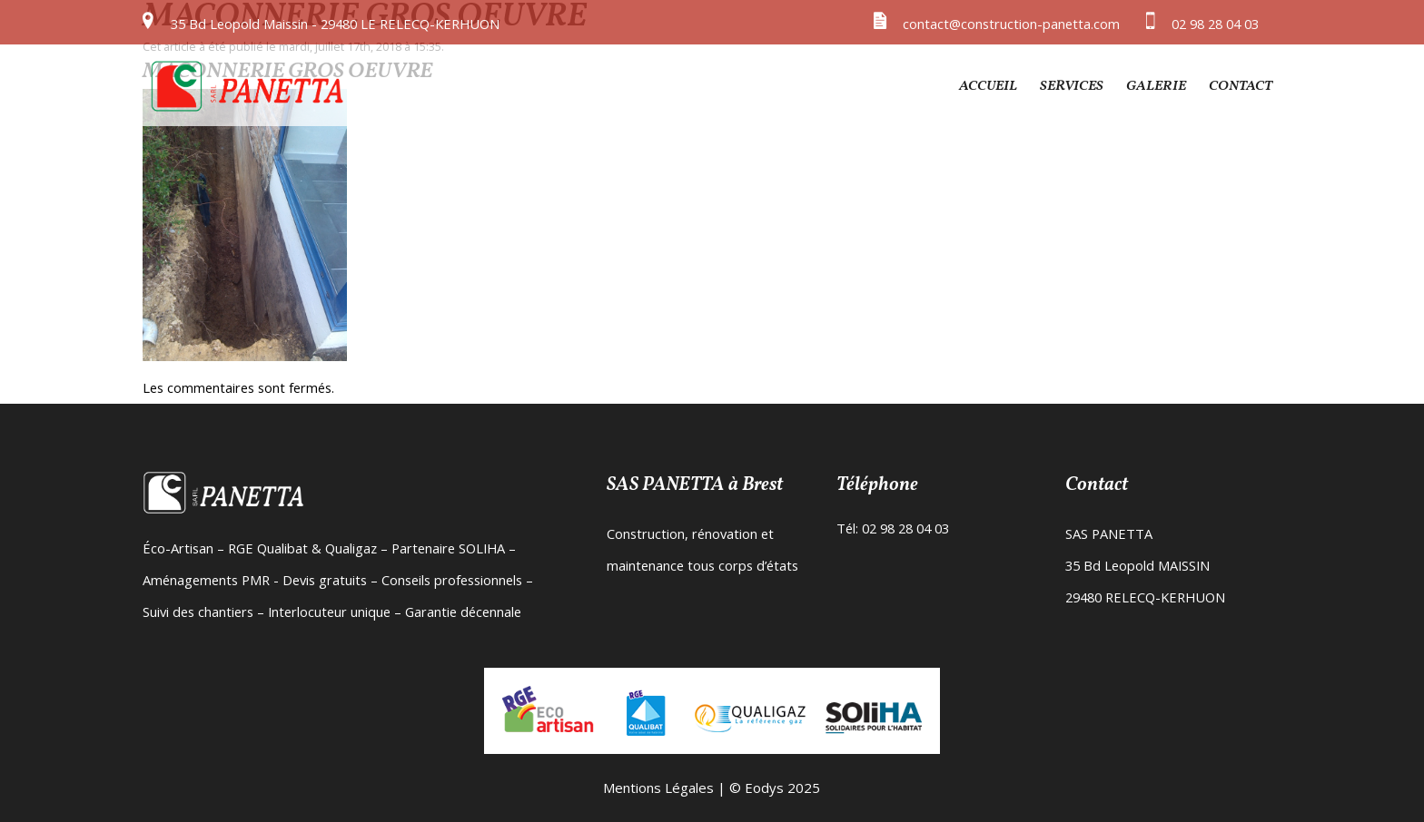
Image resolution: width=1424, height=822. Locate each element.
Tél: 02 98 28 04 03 (892, 528)
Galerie (1156, 86)
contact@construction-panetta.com (1011, 24)
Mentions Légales (658, 787)
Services (1071, 86)
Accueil (988, 86)
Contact (1240, 86)
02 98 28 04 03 (1215, 24)
